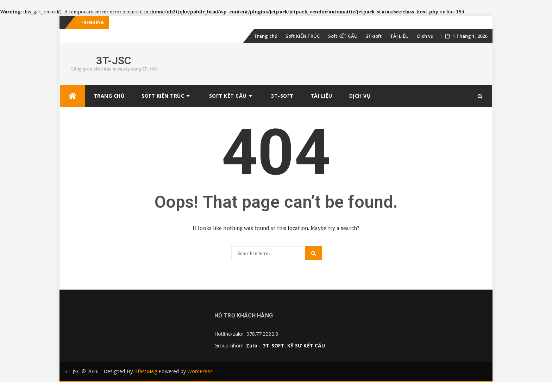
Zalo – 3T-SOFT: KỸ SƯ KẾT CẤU (285, 345)
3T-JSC (113, 60)
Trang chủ (265, 36)
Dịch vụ (425, 36)
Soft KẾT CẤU (343, 36)
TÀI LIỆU (399, 36)
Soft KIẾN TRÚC (303, 36)
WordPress (200, 371)
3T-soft (374, 36)
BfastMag (145, 371)
